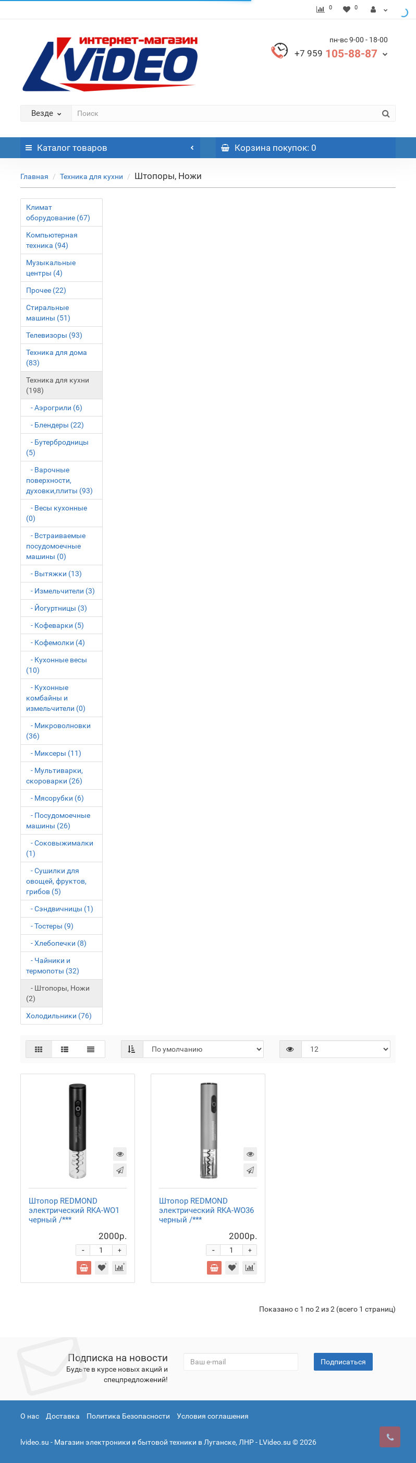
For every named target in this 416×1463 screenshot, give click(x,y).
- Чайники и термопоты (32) (52, 965)
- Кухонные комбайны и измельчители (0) (55, 697)
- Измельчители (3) (60, 591)
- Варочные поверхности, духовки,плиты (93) (59, 480)
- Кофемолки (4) (55, 642)
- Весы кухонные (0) (56, 513)
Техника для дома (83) (56, 357)
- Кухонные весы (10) (56, 665)
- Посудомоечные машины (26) (58, 820)
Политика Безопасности (128, 1416)
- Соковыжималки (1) (59, 848)
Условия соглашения (213, 1416)
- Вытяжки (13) (54, 573)
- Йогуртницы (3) (56, 608)
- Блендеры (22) (55, 425)
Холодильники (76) (59, 1016)
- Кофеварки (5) (55, 625)
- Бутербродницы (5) (57, 447)
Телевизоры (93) (54, 335)
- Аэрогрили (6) (54, 407)
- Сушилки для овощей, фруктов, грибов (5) (56, 881)
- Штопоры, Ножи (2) (58, 993)
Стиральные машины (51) (48, 312)
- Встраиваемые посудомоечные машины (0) (55, 546)
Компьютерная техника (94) (52, 240)
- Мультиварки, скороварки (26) (54, 775)
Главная (34, 176)
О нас (29, 1416)
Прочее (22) (46, 290)
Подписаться (343, 1362)
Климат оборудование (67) (58, 212)
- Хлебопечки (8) (56, 943)
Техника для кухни (91, 176)
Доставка (63, 1416)
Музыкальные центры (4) (51, 267)
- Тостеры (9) (50, 926)
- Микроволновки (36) (58, 730)
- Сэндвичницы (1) (59, 909)
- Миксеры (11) (53, 753)
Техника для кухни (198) (57, 385)
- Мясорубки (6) (55, 798)
